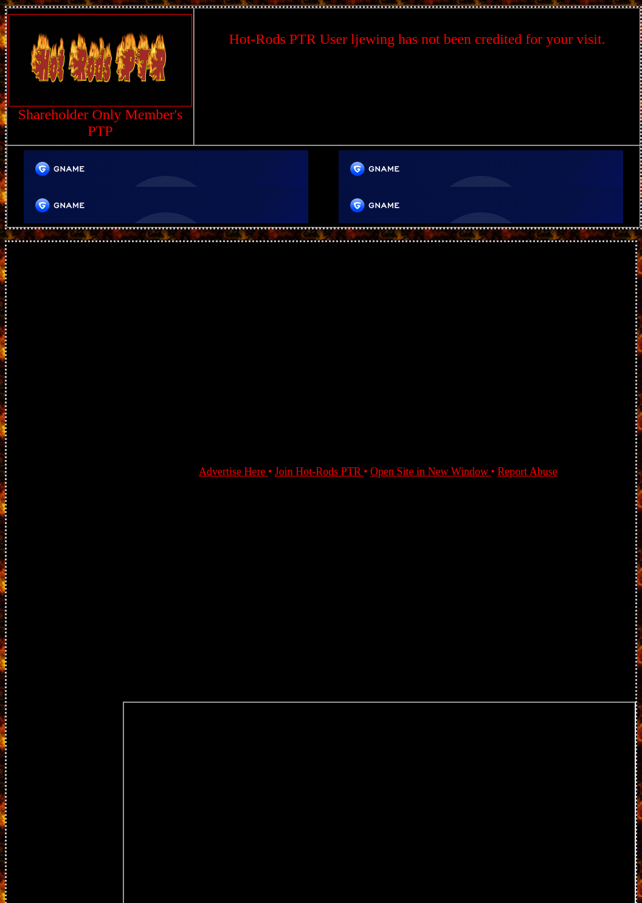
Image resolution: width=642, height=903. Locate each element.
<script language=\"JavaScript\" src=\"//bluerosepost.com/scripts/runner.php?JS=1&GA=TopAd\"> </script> (166, 168)
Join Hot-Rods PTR (319, 471)
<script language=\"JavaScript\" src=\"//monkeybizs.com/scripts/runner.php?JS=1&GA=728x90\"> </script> (417, 95)
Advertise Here (233, 471)
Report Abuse (527, 471)
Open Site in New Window (430, 471)
